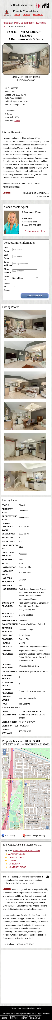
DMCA (38, 1008)
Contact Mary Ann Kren (35, 231)
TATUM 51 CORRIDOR (24, 23)
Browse (26, 14)
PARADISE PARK (16, 857)
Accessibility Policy (29, 1008)
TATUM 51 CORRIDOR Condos (26, 851)
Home (17, 14)
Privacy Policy (16, 1008)
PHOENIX (7, 23)
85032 (17, 120)
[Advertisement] (26, 977)
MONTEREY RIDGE (17, 867)
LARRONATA (14, 864)
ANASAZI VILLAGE (16, 854)
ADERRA (12, 860)
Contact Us (38, 14)
